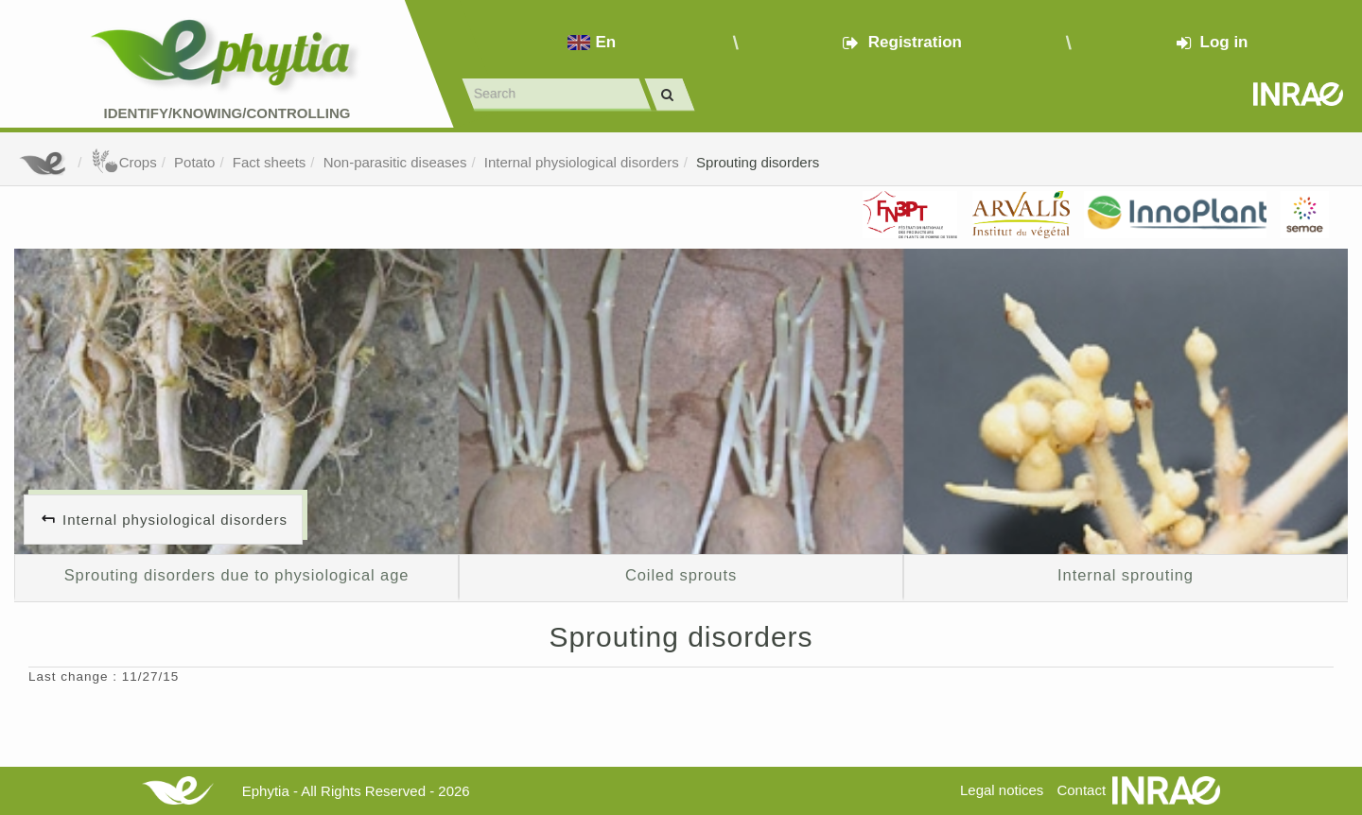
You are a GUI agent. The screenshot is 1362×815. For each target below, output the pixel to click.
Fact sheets (269, 162)
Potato (194, 162)
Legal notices (1001, 790)
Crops (124, 162)
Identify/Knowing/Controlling (227, 113)
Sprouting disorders (757, 162)
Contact (1081, 790)
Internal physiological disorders (581, 162)
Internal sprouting (1125, 574)
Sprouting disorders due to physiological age (237, 574)
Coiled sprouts (681, 574)
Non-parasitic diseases (395, 162)
